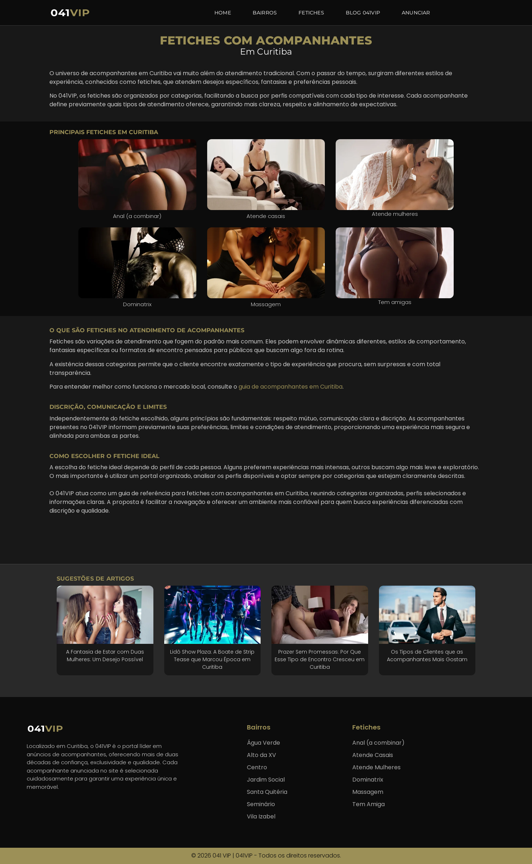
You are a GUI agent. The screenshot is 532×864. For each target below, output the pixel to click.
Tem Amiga (368, 804)
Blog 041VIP (363, 12)
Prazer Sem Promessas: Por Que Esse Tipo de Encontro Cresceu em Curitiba (320, 659)
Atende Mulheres (376, 767)
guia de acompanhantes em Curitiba (291, 386)
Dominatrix (367, 779)
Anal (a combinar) (378, 743)
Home (222, 12)
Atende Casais (372, 755)
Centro (257, 767)
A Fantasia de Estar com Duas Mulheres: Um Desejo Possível (105, 655)
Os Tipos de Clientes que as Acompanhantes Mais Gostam (427, 655)
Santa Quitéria (267, 792)
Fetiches (311, 12)
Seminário (261, 804)
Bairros (265, 12)
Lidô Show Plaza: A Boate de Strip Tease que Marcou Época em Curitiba (212, 659)
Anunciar (416, 12)
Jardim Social (266, 779)
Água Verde (263, 743)
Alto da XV (261, 755)
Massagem (367, 792)
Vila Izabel (261, 816)
